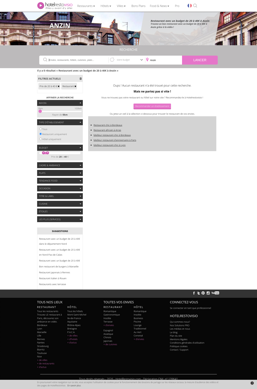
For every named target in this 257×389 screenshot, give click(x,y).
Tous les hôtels (75, 311)
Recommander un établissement (152, 106)
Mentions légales (178, 339)
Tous (44, 129)
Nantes (40, 342)
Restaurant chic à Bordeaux (108, 125)
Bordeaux (42, 325)
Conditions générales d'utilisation (187, 342)
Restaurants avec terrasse (52, 284)
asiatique (108, 334)
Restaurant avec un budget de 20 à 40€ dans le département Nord (59, 241)
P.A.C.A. (71, 332)
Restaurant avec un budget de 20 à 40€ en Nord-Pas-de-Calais (59, 252)
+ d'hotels (72, 339)
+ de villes (42, 360)
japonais (108, 340)
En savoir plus (74, 385)
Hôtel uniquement (51, 139)
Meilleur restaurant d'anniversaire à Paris (115, 140)
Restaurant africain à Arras (107, 130)
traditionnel (140, 328)
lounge (138, 325)
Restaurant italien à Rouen (53, 278)
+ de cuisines (110, 344)
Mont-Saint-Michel (76, 314)
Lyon (39, 328)
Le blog (173, 332)
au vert (137, 332)
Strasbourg (43, 346)
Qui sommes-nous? (180, 321)
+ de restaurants (45, 363)
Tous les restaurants (47, 311)
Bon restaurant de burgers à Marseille (59, 266)
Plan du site (176, 335)
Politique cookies (178, 346)
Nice (39, 356)
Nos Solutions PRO (179, 325)
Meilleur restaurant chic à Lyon (109, 145)
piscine (137, 321)
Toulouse (42, 353)
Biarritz (40, 349)
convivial (138, 335)
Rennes (41, 339)
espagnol (108, 330)
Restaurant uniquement (54, 134)
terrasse (108, 321)
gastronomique (112, 314)
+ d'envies (109, 325)
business (138, 318)
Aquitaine (72, 321)
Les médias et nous (180, 328)
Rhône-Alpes (73, 325)
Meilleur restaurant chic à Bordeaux (112, 135)
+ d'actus (41, 367)
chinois (107, 337)
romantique (110, 311)
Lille (39, 335)
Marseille (41, 332)
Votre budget (123, 59)
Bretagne (72, 328)
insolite (107, 318)
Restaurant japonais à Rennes (54, 272)
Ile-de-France (74, 318)
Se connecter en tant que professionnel (190, 308)
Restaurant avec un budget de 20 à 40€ (59, 260)
